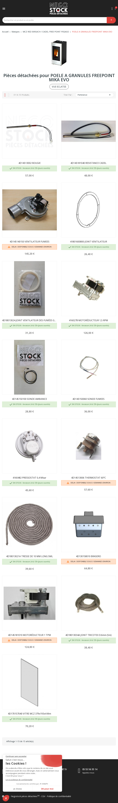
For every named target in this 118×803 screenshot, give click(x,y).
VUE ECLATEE (59, 86)
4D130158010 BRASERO (88, 556)
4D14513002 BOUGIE (29, 163)
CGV (43, 796)
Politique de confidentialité (59, 796)
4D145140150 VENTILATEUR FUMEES (29, 241)
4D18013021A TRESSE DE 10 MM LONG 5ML (29, 556)
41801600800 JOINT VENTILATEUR (88, 241)
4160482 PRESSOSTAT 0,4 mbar (29, 477)
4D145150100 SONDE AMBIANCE (29, 399)
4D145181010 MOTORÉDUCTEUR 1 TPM (29, 635)
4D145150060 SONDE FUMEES (88, 399)
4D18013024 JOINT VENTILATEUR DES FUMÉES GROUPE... (29, 320)
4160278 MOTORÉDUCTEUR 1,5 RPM (88, 320)
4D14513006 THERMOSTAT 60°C (88, 477)
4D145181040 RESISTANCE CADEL (88, 163)
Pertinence (95, 95)
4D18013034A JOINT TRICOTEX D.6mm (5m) (88, 635)
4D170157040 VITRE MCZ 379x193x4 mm (29, 713)
